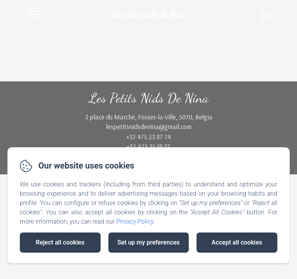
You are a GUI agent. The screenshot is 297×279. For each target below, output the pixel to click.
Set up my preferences (148, 242)
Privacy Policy (135, 221)
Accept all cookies (237, 242)
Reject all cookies (60, 242)
